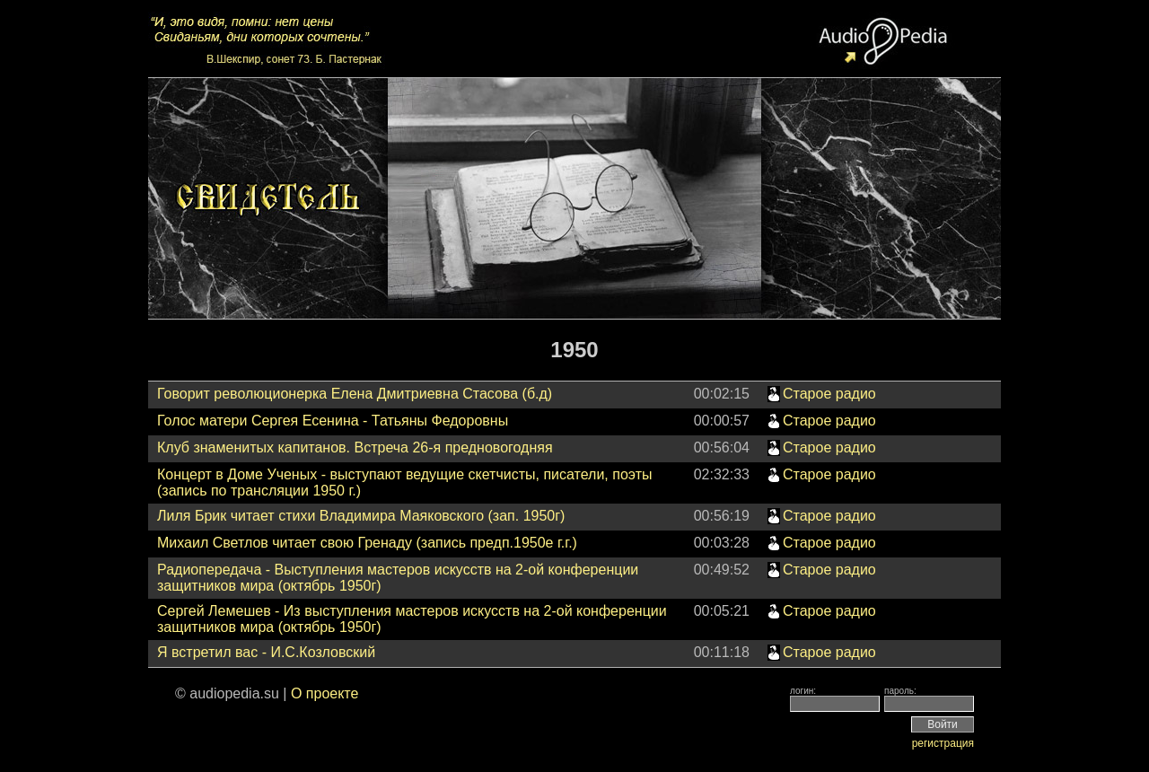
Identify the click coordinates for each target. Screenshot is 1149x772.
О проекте (324, 693)
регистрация (943, 743)
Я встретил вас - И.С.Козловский (266, 652)
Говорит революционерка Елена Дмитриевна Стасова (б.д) (354, 393)
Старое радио (829, 393)
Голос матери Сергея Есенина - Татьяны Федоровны (332, 420)
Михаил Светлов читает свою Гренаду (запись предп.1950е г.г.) (367, 542)
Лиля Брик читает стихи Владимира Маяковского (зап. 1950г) (361, 515)
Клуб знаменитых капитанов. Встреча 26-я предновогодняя (355, 447)
